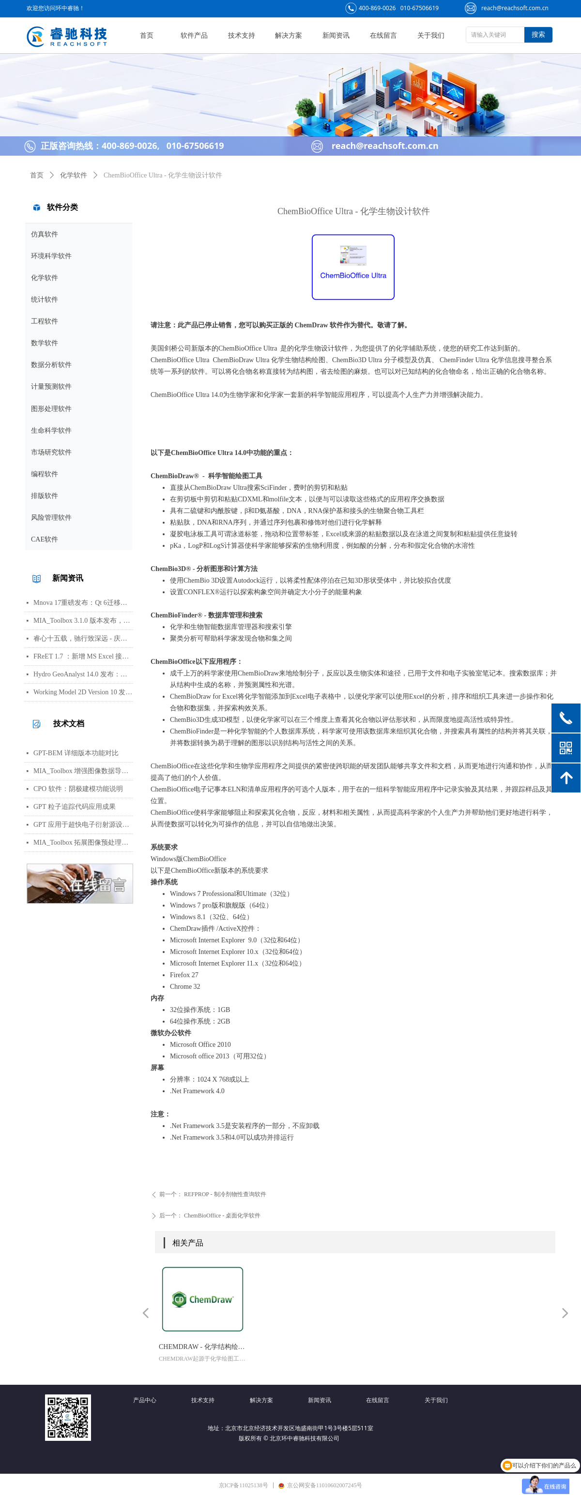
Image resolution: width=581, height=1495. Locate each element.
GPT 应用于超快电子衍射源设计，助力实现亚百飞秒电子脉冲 (83, 824)
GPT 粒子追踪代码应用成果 (74, 806)
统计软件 (44, 299)
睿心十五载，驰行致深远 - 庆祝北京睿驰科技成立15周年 (83, 638)
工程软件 (44, 321)
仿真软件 (44, 234)
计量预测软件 (51, 386)
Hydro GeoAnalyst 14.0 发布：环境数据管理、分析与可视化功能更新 (83, 674)
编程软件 (44, 474)
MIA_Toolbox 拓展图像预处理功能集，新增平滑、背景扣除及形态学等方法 (83, 842)
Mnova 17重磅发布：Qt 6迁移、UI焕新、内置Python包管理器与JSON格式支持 (83, 602)
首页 (37, 175)
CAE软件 (44, 539)
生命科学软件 (51, 430)
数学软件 (44, 343)
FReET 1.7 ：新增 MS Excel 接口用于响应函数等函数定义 (83, 656)
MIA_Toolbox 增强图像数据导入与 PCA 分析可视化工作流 (83, 771)
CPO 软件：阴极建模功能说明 (78, 788)
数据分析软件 (51, 364)
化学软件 (44, 277)
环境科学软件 (51, 256)
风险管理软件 (51, 517)
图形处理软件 (51, 408)
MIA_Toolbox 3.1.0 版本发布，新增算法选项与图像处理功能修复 (83, 620)
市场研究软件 (51, 452)
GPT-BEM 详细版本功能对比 (76, 753)
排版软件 (44, 495)
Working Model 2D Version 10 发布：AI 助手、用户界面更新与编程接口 (83, 692)
